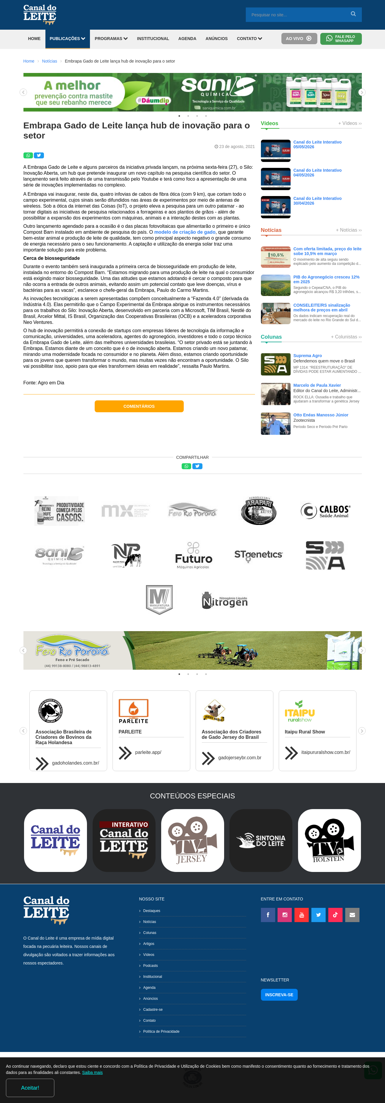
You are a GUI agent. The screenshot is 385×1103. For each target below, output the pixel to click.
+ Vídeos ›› (350, 123)
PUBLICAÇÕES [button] (68, 38)
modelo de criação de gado (185, 232)
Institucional (152, 977)
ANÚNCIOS (217, 38)
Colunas (149, 933)
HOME (34, 38)
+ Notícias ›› (349, 230)
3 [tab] (197, 116)
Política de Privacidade (161, 1031)
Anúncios (150, 999)
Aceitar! (355, 1088)
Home (28, 61)
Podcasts (150, 966)
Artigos (148, 944)
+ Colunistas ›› (346, 336)
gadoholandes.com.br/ (75, 762)
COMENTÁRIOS (139, 406)
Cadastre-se (153, 1009)
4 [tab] (206, 116)
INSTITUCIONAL (153, 38)
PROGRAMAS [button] (111, 38)
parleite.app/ (148, 752)
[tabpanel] (192, 92)
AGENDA (187, 38)
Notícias (49, 61)
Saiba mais (150, 1089)
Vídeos (148, 955)
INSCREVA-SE (279, 994)
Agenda (149, 988)
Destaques (151, 911)
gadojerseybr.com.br (240, 757)
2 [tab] (188, 116)
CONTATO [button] (249, 38)
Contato (149, 1020)
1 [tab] (179, 116)
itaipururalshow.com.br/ (326, 752)
